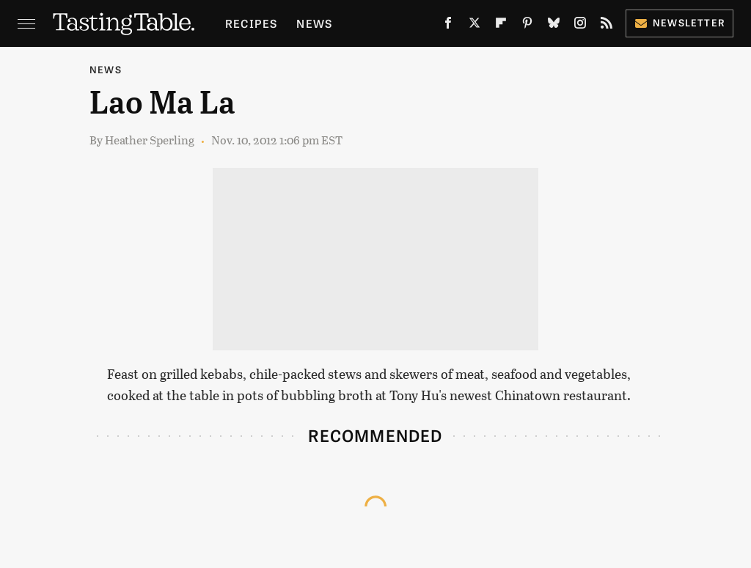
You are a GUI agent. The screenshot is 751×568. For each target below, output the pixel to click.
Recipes (251, 23)
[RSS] (606, 26)
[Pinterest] (527, 26)
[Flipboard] (501, 26)
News (314, 23)
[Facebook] (448, 26)
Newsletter (679, 22)
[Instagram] (580, 26)
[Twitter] (474, 26)
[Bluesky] (553, 26)
